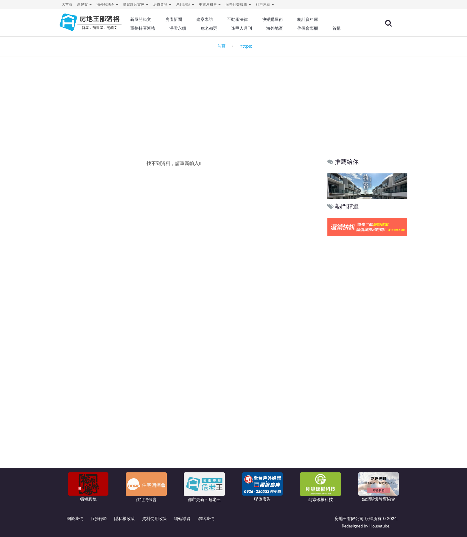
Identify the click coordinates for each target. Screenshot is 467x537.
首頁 (220, 46)
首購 (349, 28)
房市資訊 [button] (162, 4)
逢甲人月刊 (257, 28)
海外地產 (289, 28)
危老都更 (225, 28)
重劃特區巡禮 (160, 28)
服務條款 (99, 518)
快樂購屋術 (286, 19)
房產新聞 (190, 19)
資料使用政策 (154, 518)
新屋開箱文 (158, 19)
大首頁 (67, 4)
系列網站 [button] (185, 4)
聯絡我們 (206, 518)
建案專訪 (220, 19)
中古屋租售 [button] (210, 4)
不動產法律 (252, 19)
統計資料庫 (321, 19)
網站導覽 (182, 518)
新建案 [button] (84, 4)
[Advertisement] (233, 97)
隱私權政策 (124, 518)
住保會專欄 (321, 28)
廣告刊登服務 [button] (238, 4)
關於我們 (75, 518)
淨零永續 (194, 28)
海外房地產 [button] (107, 4)
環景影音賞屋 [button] (135, 4)
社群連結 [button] (265, 4)
